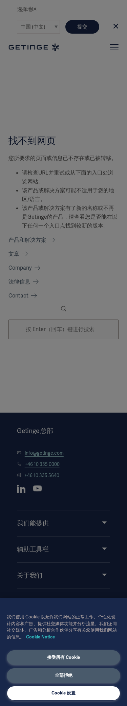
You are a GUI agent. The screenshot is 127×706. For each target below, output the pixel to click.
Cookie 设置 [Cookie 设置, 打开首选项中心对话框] (63, 693)
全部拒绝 (63, 675)
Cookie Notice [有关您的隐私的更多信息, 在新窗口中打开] (40, 637)
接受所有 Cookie (63, 657)
